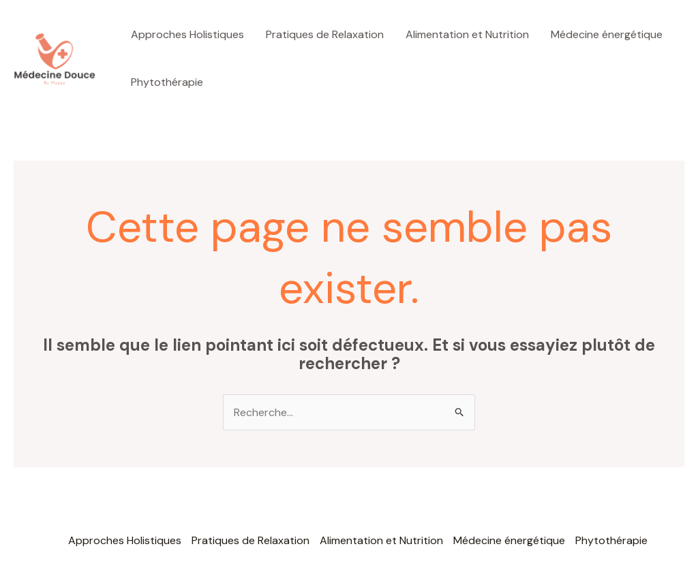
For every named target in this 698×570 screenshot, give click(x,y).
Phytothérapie (167, 82)
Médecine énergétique (607, 34)
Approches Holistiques (187, 34)
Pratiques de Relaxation (325, 34)
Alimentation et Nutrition (467, 34)
